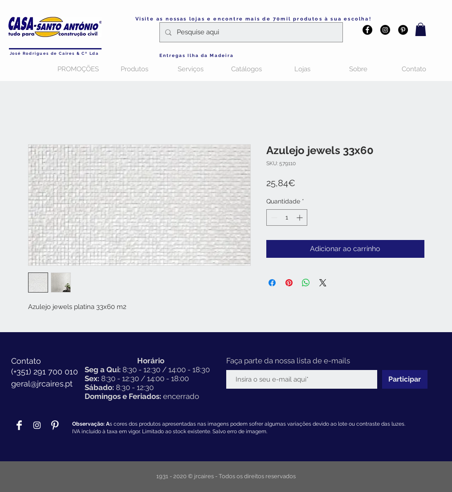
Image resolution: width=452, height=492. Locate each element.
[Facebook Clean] (19, 425)
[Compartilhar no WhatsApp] (306, 282)
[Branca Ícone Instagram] (37, 425)
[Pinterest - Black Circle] (403, 30)
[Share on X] (323, 282)
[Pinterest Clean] (55, 425)
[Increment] (300, 217)
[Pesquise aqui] (250, 32)
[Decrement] (273, 217)
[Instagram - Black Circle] (385, 30)
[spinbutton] (287, 217)
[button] (420, 29)
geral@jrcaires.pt (42, 383)
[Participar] (405, 379)
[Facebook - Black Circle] (367, 30)
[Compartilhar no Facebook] (272, 282)
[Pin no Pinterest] (289, 282)
